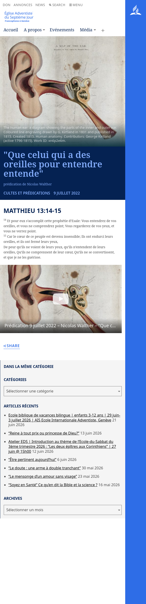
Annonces (23, 5)
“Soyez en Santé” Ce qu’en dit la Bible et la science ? (52, 484)
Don (7, 5)
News (40, 5)
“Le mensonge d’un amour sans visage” (42, 476)
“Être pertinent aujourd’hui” (32, 459)
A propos (33, 29)
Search (57, 5)
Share (12, 346)
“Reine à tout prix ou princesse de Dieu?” (43, 433)
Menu (76, 5)
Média (86, 29)
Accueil (11, 29)
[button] (61, 299)
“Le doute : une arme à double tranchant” (44, 468)
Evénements (62, 29)
